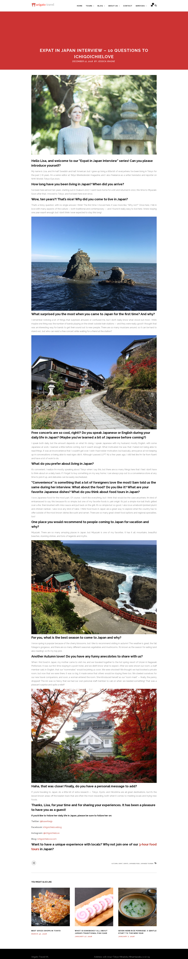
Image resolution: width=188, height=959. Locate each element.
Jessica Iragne (106, 34)
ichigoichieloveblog (52, 800)
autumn (114, 836)
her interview (60, 460)
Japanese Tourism (146, 836)
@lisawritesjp (46, 794)
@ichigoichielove (51, 806)
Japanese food (134, 836)
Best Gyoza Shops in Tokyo (46, 904)
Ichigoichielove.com (47, 812)
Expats (126, 836)
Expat (121, 836)
